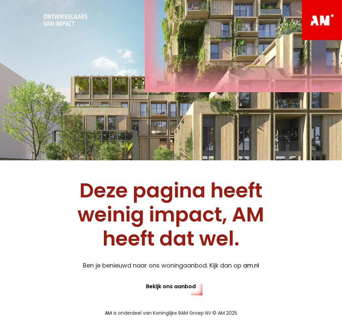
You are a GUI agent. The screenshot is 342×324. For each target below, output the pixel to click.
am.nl (251, 265)
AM (108, 313)
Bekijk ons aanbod (171, 286)
